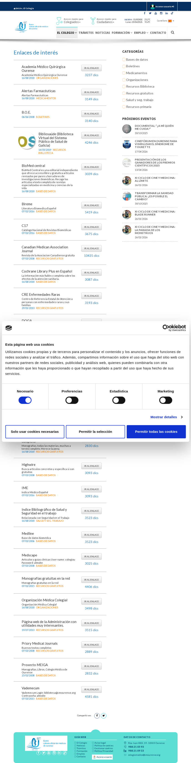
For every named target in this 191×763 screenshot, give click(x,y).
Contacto (158, 32)
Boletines (42, 116)
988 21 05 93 (136, 746)
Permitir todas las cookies (156, 431)
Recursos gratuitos (49, 258)
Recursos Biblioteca (52, 151)
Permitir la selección (95, 431)
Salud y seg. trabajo (50, 520)
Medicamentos (46, 98)
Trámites (86, 32)
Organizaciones (47, 77)
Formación (122, 32)
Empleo (141, 32)
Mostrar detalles (163, 417)
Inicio (18, 8)
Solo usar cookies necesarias (35, 431)
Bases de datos (46, 191)
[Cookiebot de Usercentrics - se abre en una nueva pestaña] (166, 327)
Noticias (102, 32)
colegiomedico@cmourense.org (144, 754)
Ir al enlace (91, 68)
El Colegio (28, 8)
